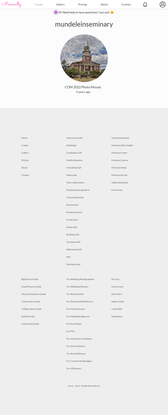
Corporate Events (75, 197)
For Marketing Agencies (77, 316)
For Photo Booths (75, 294)
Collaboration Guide (31, 309)
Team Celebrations (75, 182)
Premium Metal (118, 167)
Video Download (119, 182)
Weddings (71, 145)
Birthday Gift (72, 234)
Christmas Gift (73, 242)
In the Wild (116, 309)
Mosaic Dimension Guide (33, 294)
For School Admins (75, 346)
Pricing (82, 4)
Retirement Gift (73, 249)
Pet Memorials (73, 264)
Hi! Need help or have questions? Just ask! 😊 (86, 12)
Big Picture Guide (29, 279)
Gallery (60, 4)
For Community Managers (79, 361)
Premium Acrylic (119, 175)
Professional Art (74, 212)
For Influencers (73, 368)
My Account (117, 286)
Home (24, 137)
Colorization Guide (30, 301)
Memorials (71, 175)
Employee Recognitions (77, 190)
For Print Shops (73, 323)
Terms (77, 386)
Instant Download (120, 137)
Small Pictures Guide (31, 286)
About (104, 4)
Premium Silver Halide (122, 145)
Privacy (71, 386)
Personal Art (72, 204)
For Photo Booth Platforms (79, 301)
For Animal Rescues (76, 353)
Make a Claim (117, 301)
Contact (126, 4)
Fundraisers (72, 219)
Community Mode (30, 323)
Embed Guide (28, 316)
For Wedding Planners (77, 286)
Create (38, 4)
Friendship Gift (73, 167)
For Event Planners (75, 309)
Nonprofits (71, 227)
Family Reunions (74, 160)
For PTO (70, 331)
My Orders (116, 294)
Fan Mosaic (117, 190)
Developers (117, 316)
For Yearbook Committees (79, 338)
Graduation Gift (74, 152)
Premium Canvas (119, 160)
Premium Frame (119, 152)
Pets (68, 256)
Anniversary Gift (74, 137)
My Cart (115, 279)
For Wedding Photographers (80, 279)
